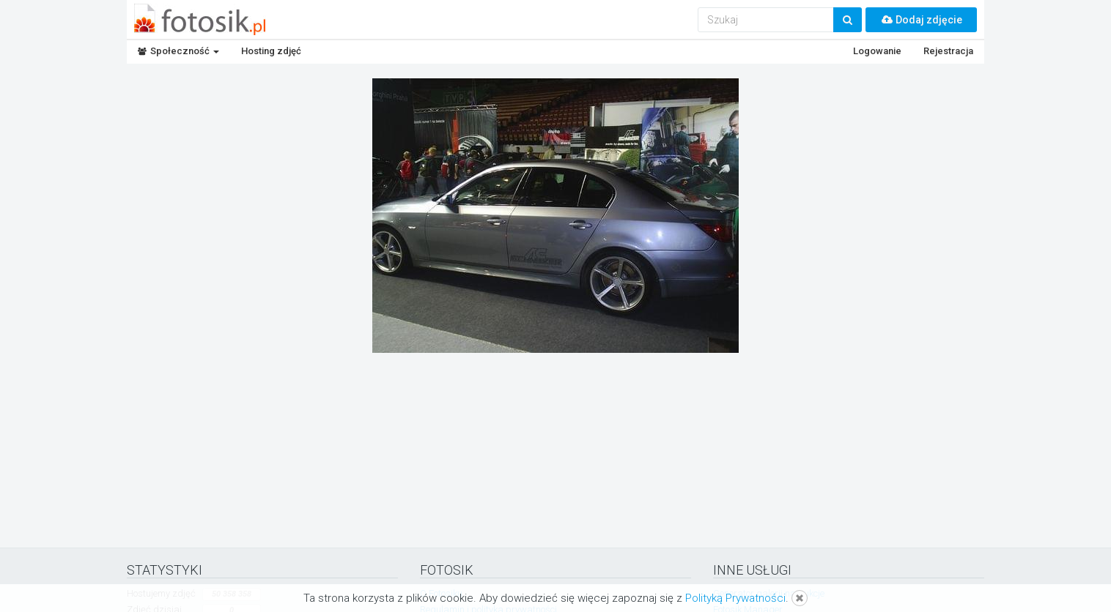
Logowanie (877, 50)
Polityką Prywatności (735, 598)
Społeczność (178, 50)
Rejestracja (948, 50)
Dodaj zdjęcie (921, 20)
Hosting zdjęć (271, 50)
